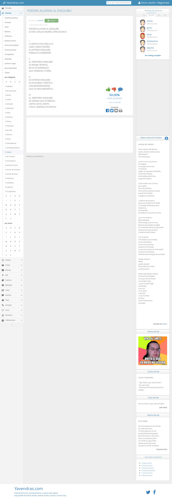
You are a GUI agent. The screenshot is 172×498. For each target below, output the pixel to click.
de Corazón (10, 156)
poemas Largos (10, 63)
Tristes (7, 72)
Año (165, 15)
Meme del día (153, 331)
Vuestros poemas (11, 18)
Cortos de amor (10, 50)
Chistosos (8, 36)
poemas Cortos (10, 41)
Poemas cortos (146, 465)
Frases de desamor (148, 470)
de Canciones (10, 91)
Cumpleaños (9, 54)
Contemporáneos (12, 148)
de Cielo (8, 130)
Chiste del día (153, 371)
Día (144, 15)
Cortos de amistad (11, 45)
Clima (7, 139)
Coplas (8, 152)
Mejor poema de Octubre (151, 137)
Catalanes (9, 108)
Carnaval (9, 104)
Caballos (9, 86)
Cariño (8, 99)
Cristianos (9, 178)
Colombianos (10, 143)
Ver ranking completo (153, 55)
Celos (7, 112)
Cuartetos (9, 183)
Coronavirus (10, 161)
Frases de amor (147, 473)
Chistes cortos (146, 463)
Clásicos (8, 134)
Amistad (8, 22)
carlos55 (40, 21)
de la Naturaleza (11, 68)
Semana (151, 15)
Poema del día (153, 415)
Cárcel (8, 95)
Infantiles (8, 59)
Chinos (8, 121)
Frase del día (153, 397)
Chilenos (9, 117)
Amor (7, 27)
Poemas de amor (147, 468)
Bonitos (7, 31)
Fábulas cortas (146, 475)
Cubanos (9, 187)
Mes (158, 15)
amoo (165, 324)
